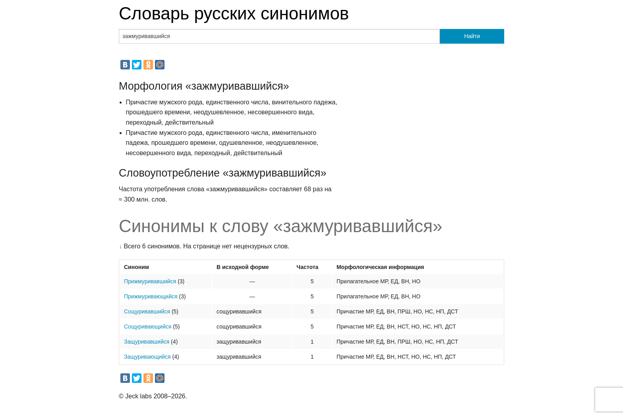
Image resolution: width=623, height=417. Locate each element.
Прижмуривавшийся (150, 281)
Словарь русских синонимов (234, 13)
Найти (472, 36)
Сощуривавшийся (147, 311)
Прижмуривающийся (151, 296)
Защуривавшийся (146, 341)
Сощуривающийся (147, 326)
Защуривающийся (147, 357)
